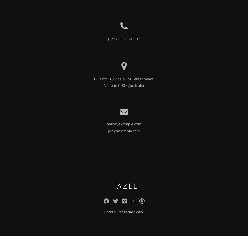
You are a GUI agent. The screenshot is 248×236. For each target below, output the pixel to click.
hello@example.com (124, 124)
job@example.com (124, 131)
